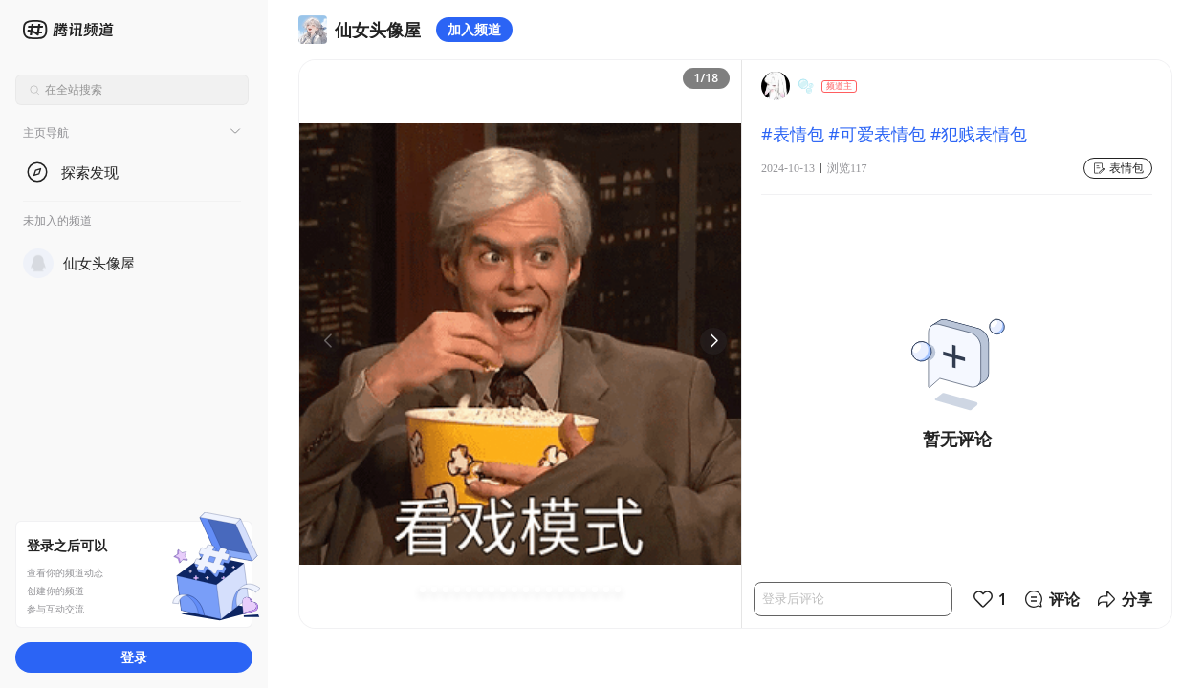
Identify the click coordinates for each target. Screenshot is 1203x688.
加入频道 (474, 29)
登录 (133, 657)
